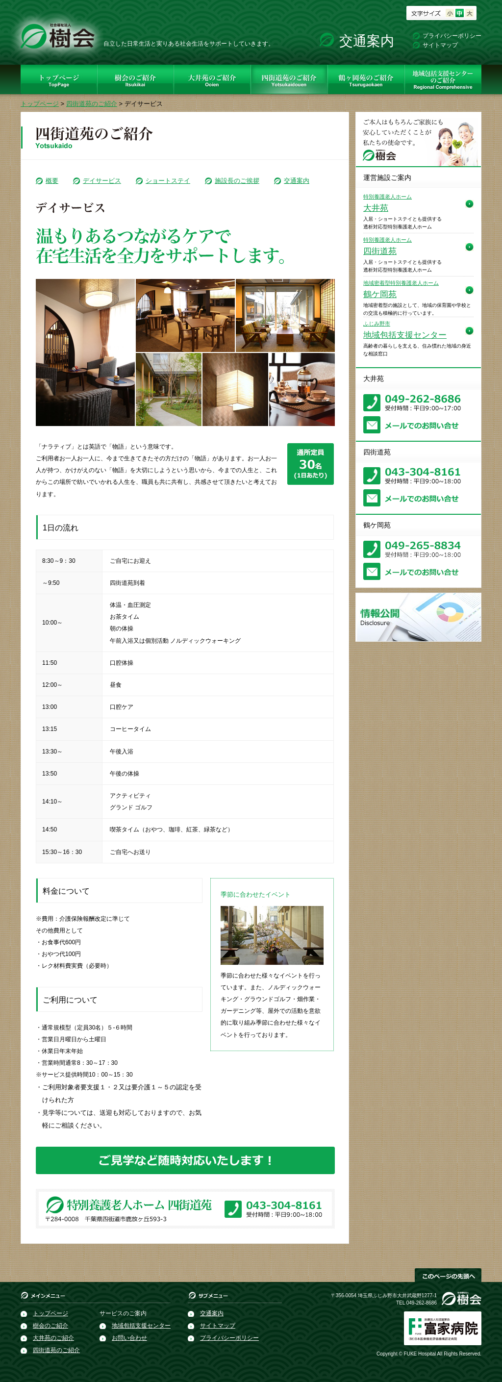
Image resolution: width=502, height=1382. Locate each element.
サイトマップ (440, 45)
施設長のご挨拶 (237, 180)
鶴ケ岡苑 (401, 289)
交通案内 (366, 41)
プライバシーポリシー (452, 35)
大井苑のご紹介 (53, 1337)
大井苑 (387, 203)
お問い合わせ (129, 1337)
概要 (52, 180)
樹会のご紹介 (50, 1325)
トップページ (40, 103)
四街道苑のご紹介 (91, 103)
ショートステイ (168, 180)
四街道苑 (387, 246)
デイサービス (102, 180)
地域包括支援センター (405, 330)
